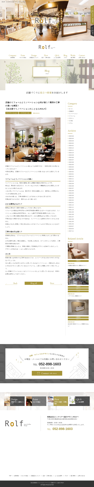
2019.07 (71, 226)
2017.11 (71, 231)
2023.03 (71, 169)
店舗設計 (71, 111)
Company (12, 56)
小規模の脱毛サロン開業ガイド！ (77, 265)
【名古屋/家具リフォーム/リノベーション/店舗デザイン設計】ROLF (47, 482)
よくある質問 (58, 475)
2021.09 (71, 212)
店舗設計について (35, 475)
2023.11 (71, 150)
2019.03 (71, 228)
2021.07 (71, 216)
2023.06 (71, 162)
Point (23, 56)
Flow (46, 56)
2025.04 (71, 138)
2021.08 (71, 214)
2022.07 (71, 188)
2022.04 (71, 195)
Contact (82, 56)
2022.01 (71, 202)
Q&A (57, 56)
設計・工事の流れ (47, 475)
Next (52, 283)
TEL (47, 364)
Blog (65, 56)
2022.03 (71, 197)
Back (15, 283)
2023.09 (71, 155)
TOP (10, 475)
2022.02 (71, 200)
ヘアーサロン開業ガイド (75, 296)
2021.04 (71, 224)
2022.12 (71, 176)
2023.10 (71, 152)
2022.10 (71, 181)
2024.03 (71, 140)
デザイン (71, 118)
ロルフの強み (24, 475)
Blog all (34, 283)
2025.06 (71, 136)
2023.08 (71, 157)
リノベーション (12, 113)
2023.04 (71, 167)
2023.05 (71, 164)
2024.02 (71, 143)
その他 (71, 120)
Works (72, 56)
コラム (71, 123)
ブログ (66, 475)
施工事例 (73, 475)
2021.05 (71, 221)
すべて (71, 109)
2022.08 (71, 186)
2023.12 (71, 148)
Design (33, 56)
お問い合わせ (81, 475)
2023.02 (71, 171)
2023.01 (71, 174)
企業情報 (16, 475)
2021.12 (71, 205)
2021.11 (71, 207)
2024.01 (71, 145)
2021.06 (71, 219)
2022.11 (71, 178)
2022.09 (71, 183)
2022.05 (71, 193)
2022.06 (71, 190)
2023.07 (71, 159)
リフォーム (25, 113)
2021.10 (71, 209)
